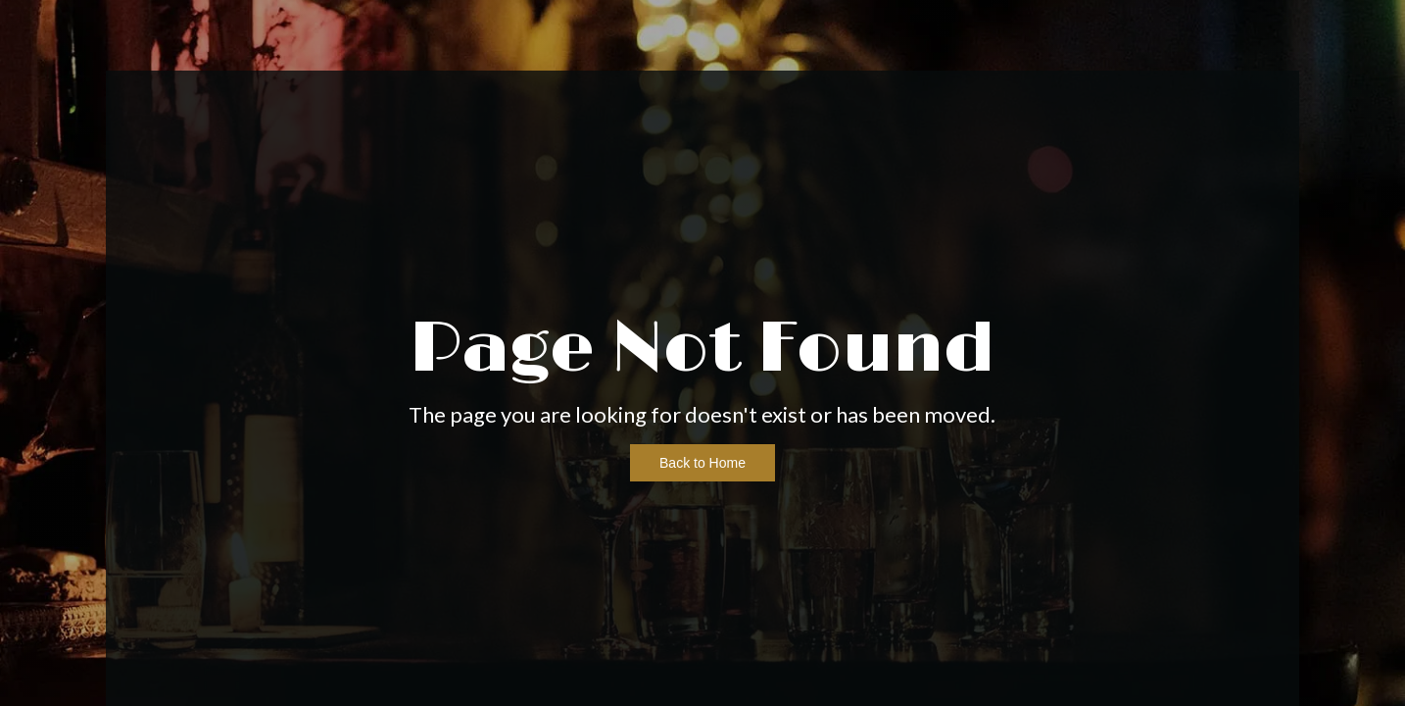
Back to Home (702, 463)
